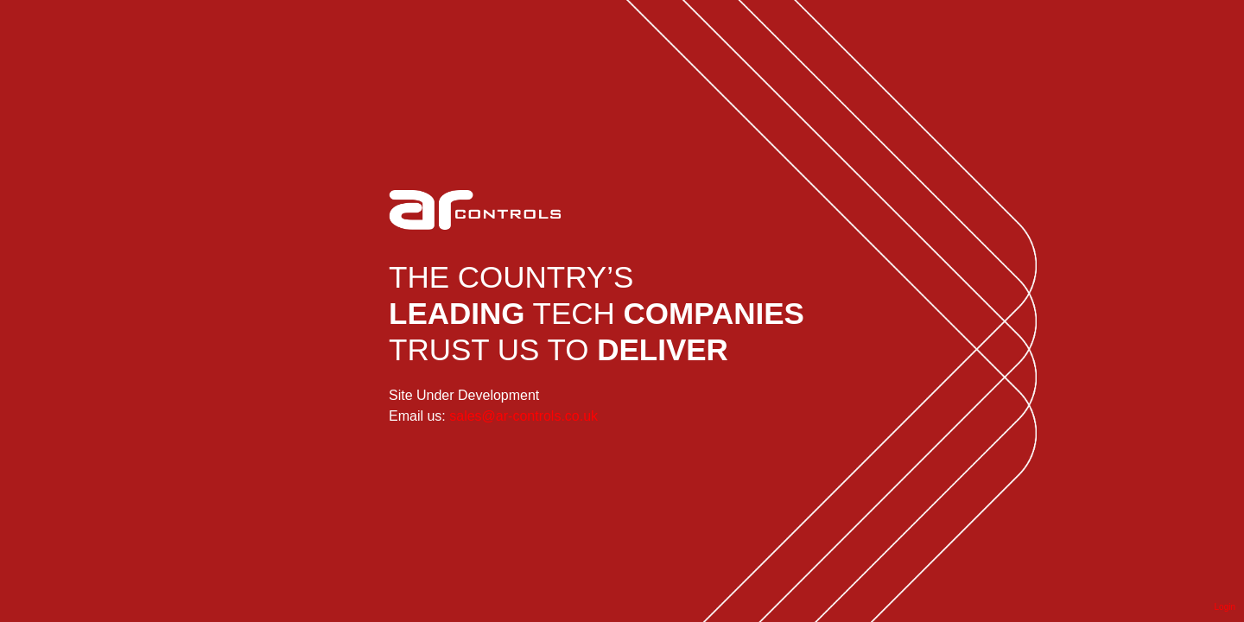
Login (1225, 607)
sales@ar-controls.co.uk (523, 416)
